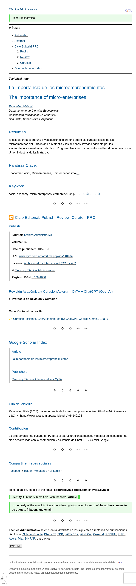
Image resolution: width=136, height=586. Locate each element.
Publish (24, 51)
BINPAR (30, 538)
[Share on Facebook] (15, 470)
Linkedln (55, 470)
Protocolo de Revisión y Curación (34, 298)
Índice (16, 28)
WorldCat (86, 534)
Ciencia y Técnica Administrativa (35, 270)
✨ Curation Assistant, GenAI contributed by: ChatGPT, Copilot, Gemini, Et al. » (59, 318)
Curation (25, 62)
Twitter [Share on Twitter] (28, 470)
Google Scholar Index (28, 68)
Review (24, 57)
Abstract (20, 40)
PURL (121, 534)
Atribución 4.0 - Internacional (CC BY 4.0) (50, 263)
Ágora (12, 538)
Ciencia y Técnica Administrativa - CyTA (37, 379)
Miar (20, 538)
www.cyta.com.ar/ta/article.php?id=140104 (46, 256)
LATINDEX (71, 534)
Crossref (98, 534)
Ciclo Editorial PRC (27, 46)
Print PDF (15, 545)
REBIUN (110, 534)
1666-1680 (39, 277)
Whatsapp (41, 470)
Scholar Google (32, 534)
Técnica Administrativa (23, 9)
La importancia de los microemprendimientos (40, 358)
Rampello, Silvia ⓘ (21, 106)
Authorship (21, 35)
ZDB (60, 534)
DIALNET (50, 534)
